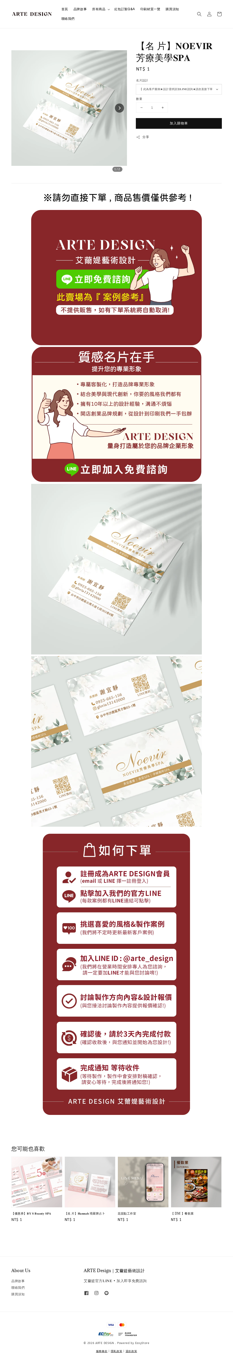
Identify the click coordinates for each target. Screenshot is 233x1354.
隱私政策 (116, 1351)
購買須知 (172, 9)
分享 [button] (142, 137)
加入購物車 (179, 123)
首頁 (64, 9)
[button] (199, 14)
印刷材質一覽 (150, 9)
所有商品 (98, 9)
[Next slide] (119, 108)
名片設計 (142, 80)
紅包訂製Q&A (124, 9)
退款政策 (131, 1351)
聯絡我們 (68, 19)
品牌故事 (80, 9)
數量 (139, 99)
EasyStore (142, 1343)
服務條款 (102, 1351)
